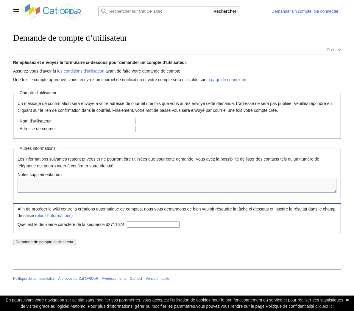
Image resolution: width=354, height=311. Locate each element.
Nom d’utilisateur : (36, 121)
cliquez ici (324, 306)
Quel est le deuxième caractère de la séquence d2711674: (72, 227)
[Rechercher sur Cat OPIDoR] (154, 11)
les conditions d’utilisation (80, 71)
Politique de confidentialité (33, 281)
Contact (136, 281)
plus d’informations (54, 218)
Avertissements (114, 281)
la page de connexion (226, 79)
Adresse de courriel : (39, 128)
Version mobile (157, 281)
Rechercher (224, 11)
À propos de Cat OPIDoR (78, 281)
